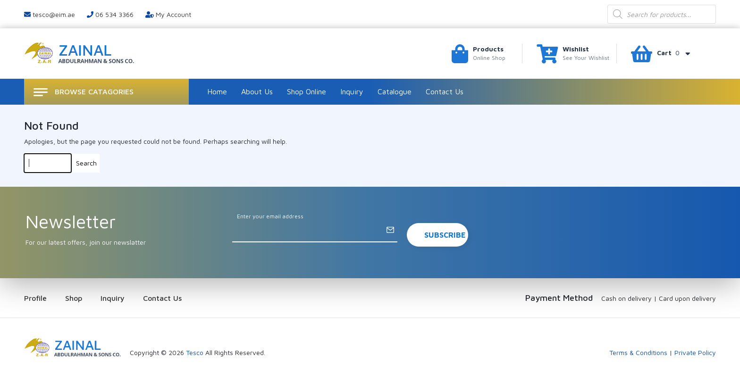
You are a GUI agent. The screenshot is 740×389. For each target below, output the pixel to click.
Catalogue (395, 91)
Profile (35, 298)
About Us (257, 91)
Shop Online (306, 91)
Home (217, 91)
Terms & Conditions (638, 352)
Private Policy (695, 352)
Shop (73, 298)
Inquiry (351, 91)
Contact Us (444, 91)
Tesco (194, 352)
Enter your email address (270, 216)
